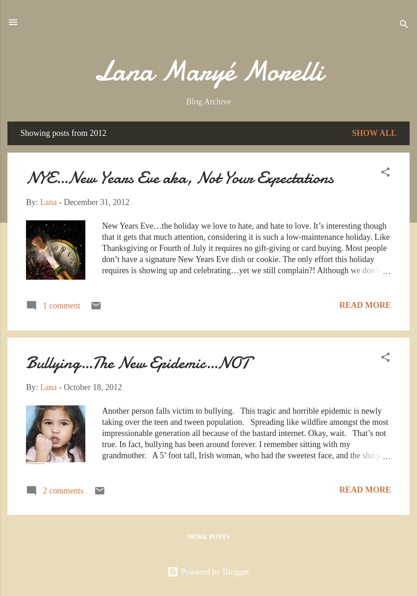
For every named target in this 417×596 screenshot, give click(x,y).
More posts (208, 536)
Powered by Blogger (208, 572)
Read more (365, 305)
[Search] (404, 25)
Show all (374, 133)
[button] (385, 173)
